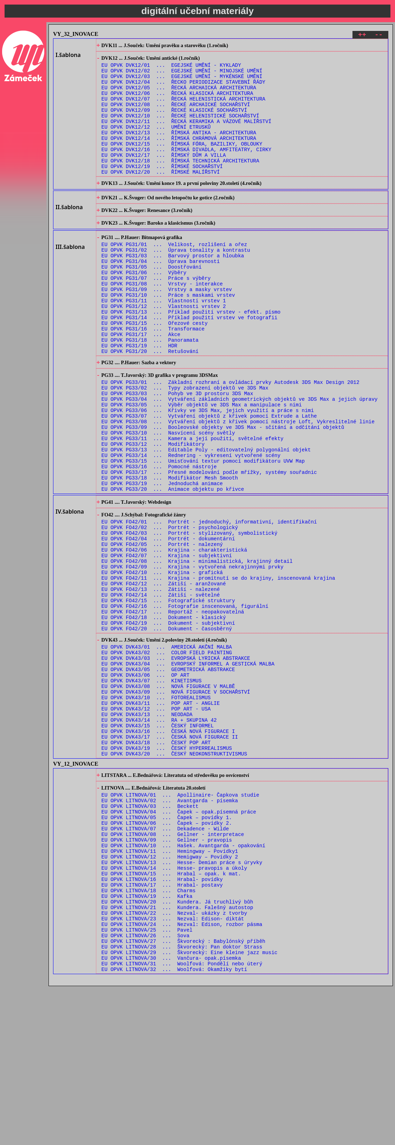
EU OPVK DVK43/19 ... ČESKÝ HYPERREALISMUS (167, 869)
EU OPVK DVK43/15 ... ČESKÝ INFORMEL (158, 842)
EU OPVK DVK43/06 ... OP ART (145, 782)
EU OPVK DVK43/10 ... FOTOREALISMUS (156, 809)
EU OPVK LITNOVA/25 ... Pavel (147, 1081)
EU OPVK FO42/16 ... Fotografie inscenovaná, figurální (185, 701)
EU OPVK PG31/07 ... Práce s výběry (156, 316)
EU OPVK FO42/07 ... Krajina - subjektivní (167, 641)
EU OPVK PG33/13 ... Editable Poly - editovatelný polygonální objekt (206, 518)
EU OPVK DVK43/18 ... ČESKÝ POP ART (156, 862)
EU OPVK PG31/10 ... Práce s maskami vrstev (168, 336)
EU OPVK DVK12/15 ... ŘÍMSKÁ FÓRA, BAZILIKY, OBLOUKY (182, 162)
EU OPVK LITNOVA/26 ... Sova (145, 1088)
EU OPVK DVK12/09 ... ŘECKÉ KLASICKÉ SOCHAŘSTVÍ (174, 122)
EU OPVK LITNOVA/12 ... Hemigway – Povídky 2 (170, 994)
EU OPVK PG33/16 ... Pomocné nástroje (159, 538)
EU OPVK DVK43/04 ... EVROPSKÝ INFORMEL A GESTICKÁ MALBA (188, 769)
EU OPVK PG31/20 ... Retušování (150, 403)
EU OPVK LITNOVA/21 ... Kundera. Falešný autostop (177, 1054)
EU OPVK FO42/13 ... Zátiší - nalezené (161, 681)
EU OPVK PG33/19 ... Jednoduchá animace (162, 558)
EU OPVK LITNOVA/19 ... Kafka (147, 1041)
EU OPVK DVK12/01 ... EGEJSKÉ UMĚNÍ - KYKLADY (171, 68)
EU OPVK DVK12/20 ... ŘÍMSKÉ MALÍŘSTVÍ (161, 195)
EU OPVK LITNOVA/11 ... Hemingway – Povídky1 (170, 987)
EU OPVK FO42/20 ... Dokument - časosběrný (167, 728)
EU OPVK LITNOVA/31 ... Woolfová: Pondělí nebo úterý (182, 1121)
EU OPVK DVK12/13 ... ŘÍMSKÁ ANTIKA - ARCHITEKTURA (179, 149)
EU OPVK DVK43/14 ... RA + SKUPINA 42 (159, 835)
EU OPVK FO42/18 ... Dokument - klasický (164, 715)
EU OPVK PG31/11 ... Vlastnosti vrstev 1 (164, 343)
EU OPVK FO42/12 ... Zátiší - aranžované (164, 674)
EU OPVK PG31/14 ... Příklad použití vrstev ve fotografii (190, 363)
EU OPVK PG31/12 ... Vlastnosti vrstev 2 (164, 349)
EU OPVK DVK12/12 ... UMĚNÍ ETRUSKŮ (156, 142)
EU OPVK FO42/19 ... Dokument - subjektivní (168, 721)
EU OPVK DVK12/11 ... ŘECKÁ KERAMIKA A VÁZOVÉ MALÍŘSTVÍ (187, 135)
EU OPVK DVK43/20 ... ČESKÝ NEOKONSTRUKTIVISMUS (174, 876)
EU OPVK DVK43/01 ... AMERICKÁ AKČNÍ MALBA (167, 749)
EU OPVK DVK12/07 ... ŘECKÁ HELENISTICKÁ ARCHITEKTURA (183, 108)
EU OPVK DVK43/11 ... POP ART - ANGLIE (161, 815)
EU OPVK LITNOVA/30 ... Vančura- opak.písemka (171, 1114)
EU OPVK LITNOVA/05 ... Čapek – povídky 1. (167, 947)
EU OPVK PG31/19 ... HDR (139, 396)
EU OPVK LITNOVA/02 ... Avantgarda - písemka (170, 927)
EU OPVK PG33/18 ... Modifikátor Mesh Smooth (170, 551)
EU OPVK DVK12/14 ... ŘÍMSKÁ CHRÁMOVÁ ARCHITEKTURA (179, 155)
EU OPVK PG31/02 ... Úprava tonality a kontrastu (176, 282)
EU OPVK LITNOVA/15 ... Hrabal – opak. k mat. (171, 1014)
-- (379, 35)
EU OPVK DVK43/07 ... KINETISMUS (152, 789)
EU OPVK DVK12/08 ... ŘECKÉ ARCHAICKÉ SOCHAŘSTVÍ (176, 115)
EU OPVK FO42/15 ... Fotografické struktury (168, 694)
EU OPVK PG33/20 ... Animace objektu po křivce (173, 564)
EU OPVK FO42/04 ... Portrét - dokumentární (168, 621)
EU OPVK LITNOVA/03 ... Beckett (150, 934)
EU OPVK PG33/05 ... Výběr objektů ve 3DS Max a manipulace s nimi (202, 464)
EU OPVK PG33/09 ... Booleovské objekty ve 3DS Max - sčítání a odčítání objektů (223, 491)
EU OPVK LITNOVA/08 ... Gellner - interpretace (173, 967)
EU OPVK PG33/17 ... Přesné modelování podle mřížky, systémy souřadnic (209, 544)
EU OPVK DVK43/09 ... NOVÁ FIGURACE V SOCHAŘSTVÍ (176, 802)
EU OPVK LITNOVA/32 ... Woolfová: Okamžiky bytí (174, 1128)
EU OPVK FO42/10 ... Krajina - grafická (162, 661)
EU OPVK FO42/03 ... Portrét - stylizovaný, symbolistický (190, 614)
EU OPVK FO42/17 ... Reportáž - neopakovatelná (173, 708)
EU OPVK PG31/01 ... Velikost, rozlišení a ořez (174, 276)
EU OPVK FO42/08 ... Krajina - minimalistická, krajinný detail (197, 648)
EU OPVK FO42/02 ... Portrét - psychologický (170, 608)
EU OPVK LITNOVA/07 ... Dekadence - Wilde (165, 961)
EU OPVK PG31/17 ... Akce (141, 383)
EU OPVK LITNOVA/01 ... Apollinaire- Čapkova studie (180, 921)
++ (362, 35)
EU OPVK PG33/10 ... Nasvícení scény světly (168, 498)
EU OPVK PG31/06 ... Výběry (144, 309)
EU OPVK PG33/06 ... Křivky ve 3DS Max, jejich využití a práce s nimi (208, 471)
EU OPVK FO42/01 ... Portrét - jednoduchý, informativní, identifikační (209, 601)
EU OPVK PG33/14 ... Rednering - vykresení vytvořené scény (191, 524)
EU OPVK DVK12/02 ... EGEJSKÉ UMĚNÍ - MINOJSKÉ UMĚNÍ (182, 75)
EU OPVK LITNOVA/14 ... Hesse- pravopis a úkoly (174, 1007)
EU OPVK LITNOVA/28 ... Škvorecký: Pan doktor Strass (182, 1101)
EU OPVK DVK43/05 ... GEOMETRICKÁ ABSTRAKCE (168, 775)
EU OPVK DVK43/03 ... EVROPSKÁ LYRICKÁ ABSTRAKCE (176, 762)
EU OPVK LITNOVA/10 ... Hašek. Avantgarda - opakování (183, 981)
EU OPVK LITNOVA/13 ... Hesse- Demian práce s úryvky (182, 1001)
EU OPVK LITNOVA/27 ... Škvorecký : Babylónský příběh (183, 1094)
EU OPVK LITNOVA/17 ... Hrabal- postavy (162, 1027)
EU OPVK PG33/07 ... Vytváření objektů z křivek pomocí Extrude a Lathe (209, 478)
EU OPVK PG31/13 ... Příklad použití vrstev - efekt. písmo (191, 356)
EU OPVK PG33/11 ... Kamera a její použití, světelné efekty (193, 504)
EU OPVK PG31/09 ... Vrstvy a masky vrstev (167, 329)
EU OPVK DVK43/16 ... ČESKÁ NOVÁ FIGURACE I (168, 849)
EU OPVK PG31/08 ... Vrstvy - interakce (162, 323)
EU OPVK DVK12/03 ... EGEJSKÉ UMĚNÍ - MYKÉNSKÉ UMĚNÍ (182, 82)
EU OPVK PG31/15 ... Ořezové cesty (155, 369)
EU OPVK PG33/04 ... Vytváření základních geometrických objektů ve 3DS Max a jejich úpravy (240, 458)
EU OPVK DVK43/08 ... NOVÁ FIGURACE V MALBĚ (168, 795)
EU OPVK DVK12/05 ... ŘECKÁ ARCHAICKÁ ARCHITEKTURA (179, 95)
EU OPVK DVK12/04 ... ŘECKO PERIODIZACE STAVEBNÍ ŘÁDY (183, 88)
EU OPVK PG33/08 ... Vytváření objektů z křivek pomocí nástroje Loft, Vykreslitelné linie (238, 484)
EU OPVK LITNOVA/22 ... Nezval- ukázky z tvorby (174, 1061)
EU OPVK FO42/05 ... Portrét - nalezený (162, 628)
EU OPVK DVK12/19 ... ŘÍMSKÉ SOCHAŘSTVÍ (162, 189)
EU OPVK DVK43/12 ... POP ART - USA (156, 822)
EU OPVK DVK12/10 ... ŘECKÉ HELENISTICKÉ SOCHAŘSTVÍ (180, 129)
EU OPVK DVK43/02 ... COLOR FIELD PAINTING (167, 755)
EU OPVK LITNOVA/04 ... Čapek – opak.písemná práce (179, 941)
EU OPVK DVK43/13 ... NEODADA (147, 829)
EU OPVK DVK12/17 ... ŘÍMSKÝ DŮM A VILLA (164, 175)
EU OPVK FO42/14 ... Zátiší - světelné (161, 688)
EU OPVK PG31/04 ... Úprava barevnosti (161, 296)
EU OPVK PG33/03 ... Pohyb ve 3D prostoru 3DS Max (177, 451)
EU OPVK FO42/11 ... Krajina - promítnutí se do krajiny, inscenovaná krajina (218, 668)
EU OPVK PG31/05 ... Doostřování (152, 303)
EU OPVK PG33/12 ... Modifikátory (153, 511)
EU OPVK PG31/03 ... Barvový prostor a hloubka (173, 289)
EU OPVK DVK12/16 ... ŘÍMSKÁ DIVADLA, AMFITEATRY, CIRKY (187, 169)
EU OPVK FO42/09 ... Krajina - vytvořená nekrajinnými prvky (193, 654)
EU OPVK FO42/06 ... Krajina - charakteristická (174, 634)
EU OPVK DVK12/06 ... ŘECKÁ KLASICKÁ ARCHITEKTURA (177, 102)
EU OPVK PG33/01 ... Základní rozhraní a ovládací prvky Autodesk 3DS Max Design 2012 (231, 438)
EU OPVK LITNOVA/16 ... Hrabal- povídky (162, 1021)
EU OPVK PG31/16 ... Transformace (153, 376)
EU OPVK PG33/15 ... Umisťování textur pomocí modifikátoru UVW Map (203, 531)
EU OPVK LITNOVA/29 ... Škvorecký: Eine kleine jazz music (190, 1108)
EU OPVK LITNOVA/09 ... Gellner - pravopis (167, 974)
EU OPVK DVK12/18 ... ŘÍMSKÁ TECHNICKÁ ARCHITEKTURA (180, 182)
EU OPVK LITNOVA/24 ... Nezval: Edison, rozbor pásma (182, 1074)
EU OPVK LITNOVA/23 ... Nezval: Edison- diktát (173, 1067)
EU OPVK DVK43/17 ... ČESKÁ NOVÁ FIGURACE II (170, 856)
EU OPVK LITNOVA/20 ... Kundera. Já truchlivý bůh (177, 1047)
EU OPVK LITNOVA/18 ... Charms (149, 1034)
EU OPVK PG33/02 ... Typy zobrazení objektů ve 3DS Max (185, 444)
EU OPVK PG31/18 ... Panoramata (150, 389)
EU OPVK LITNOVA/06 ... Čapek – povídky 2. (167, 954)
